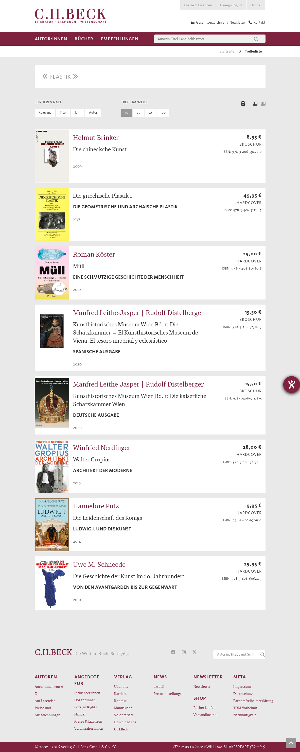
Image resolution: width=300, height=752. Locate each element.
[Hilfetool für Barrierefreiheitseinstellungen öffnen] (291, 384)
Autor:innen (51, 39)
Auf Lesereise (45, 700)
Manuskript (123, 708)
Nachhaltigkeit (244, 715)
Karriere (120, 693)
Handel (255, 5)
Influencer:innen (87, 693)
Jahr (78, 112)
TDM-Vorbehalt (245, 708)
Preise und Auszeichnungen (47, 711)
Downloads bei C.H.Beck (125, 725)
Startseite (227, 51)
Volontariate (124, 715)
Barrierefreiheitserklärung (249, 700)
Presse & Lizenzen (198, 5)
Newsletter (201, 686)
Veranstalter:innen (88, 728)
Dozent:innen (85, 700)
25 (138, 112)
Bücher (84, 39)
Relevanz (45, 112)
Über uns (121, 686)
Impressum (242, 686)
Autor (93, 112)
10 (126, 112)
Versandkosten (205, 714)
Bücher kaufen (204, 707)
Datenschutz (243, 693)
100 (163, 112)
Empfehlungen (119, 39)
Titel (63, 112)
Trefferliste (253, 51)
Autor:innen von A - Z (50, 690)
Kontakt (120, 700)
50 (150, 112)
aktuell (159, 686)
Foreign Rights (231, 5)
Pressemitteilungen (169, 693)
